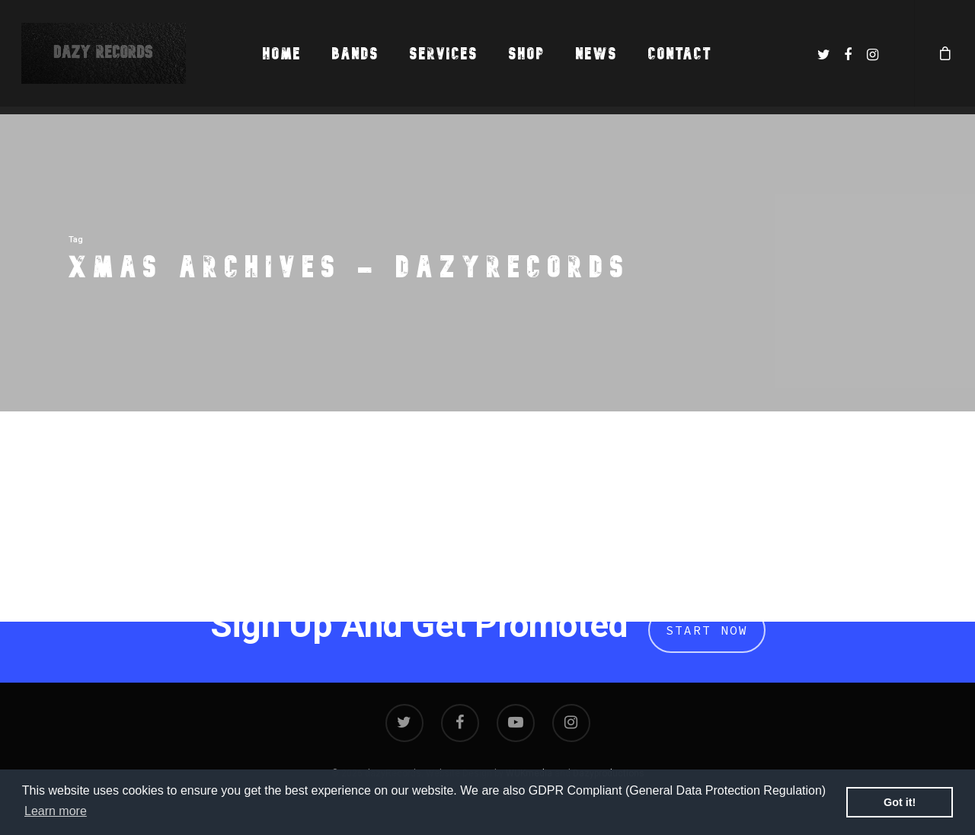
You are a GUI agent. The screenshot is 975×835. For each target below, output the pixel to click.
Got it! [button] (900, 802)
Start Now (707, 630)
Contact (680, 53)
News (597, 53)
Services (444, 53)
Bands (355, 53)
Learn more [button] (55, 811)
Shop (527, 53)
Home (282, 53)
